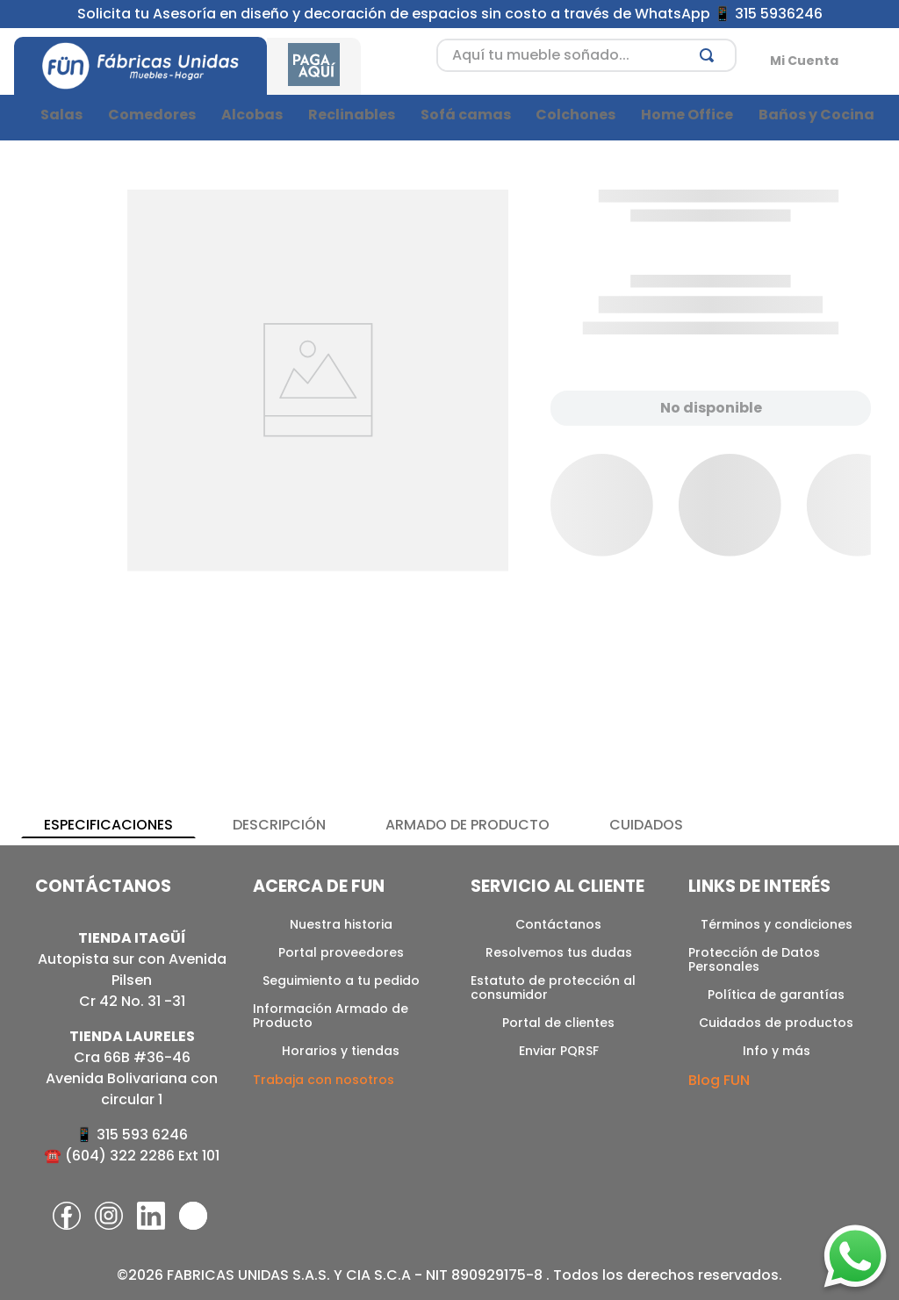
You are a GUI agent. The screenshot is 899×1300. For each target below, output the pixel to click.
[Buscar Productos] (710, 55)
